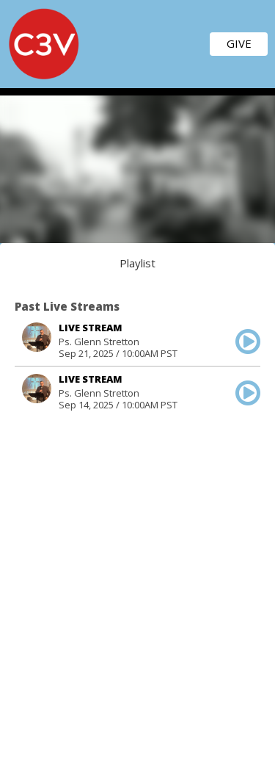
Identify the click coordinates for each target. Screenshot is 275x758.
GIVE (239, 43)
